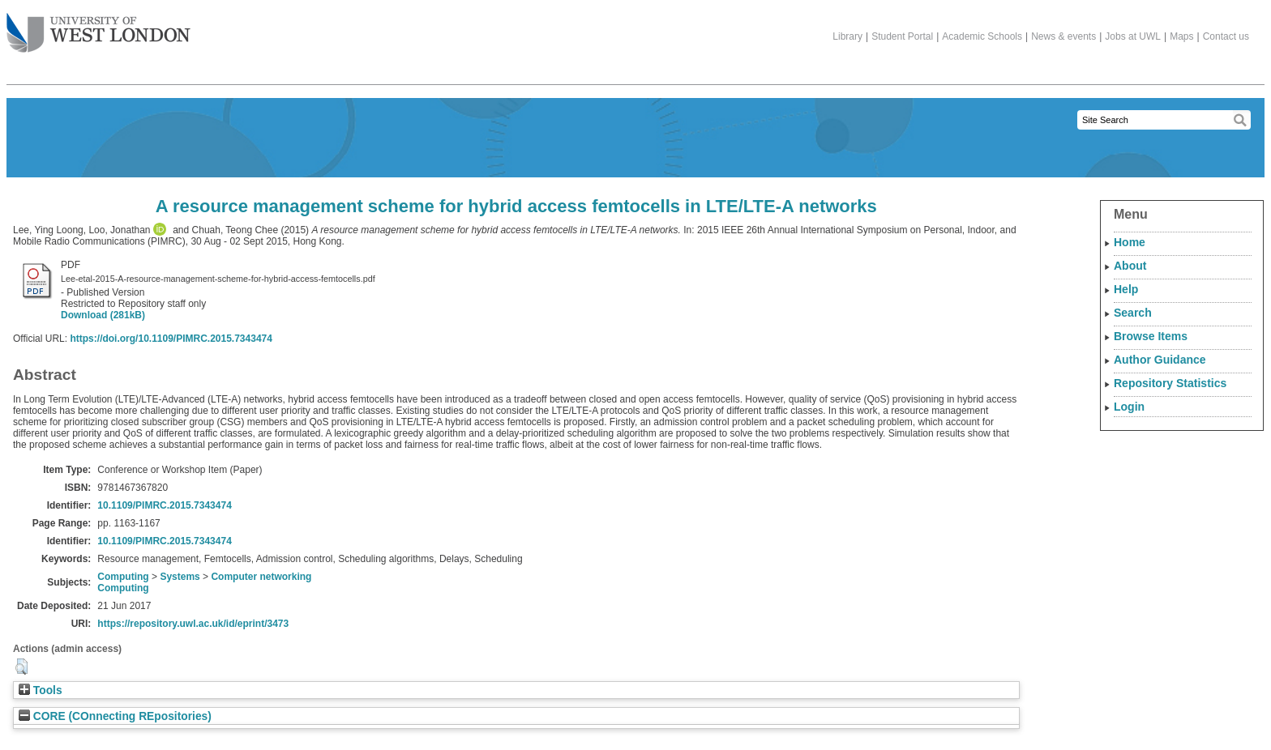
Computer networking (261, 576)
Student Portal (902, 36)
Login (1129, 406)
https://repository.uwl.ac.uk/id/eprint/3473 (193, 623)
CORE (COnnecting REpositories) (115, 716)
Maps (1181, 36)
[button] (21, 666)
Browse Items (1151, 336)
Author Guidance (1160, 359)
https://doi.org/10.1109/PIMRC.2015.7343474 (171, 338)
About (1130, 265)
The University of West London (98, 26)
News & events (1063, 36)
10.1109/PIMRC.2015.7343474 (164, 505)
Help (1126, 289)
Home (1129, 242)
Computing (122, 576)
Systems (179, 576)
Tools (40, 690)
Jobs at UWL (1133, 36)
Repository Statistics (1170, 383)
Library (847, 36)
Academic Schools (982, 36)
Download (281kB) (103, 315)
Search (1133, 312)
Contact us (1226, 36)
